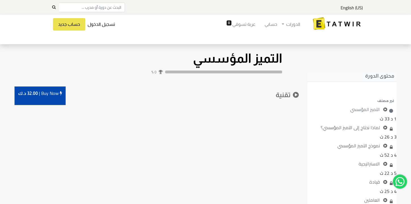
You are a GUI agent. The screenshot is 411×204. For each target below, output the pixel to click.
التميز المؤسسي (237, 58)
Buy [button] (40, 93)
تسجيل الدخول (101, 24)
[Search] (53, 7)
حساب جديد (69, 24)
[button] (352, 100)
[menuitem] (271, 24)
